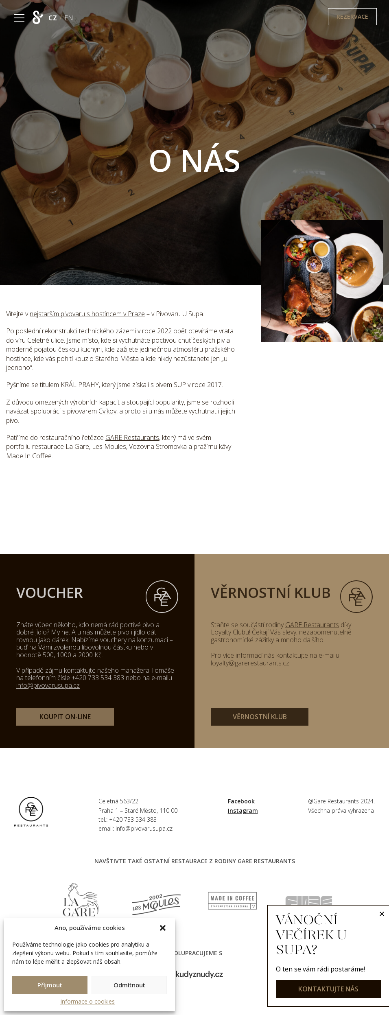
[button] (163, 928)
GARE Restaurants (132, 437)
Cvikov (107, 411)
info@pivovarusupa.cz (48, 685)
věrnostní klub (260, 716)
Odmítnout (129, 985)
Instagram (243, 810)
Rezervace (352, 16)
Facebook (241, 801)
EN (68, 17)
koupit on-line (65, 716)
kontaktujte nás (328, 988)
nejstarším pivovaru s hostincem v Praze (87, 313)
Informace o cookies (87, 1001)
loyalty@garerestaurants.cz (250, 662)
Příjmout (49, 985)
